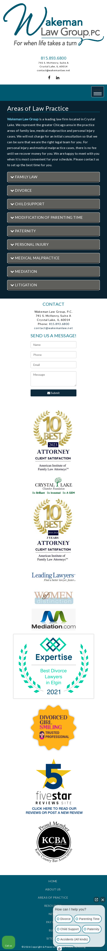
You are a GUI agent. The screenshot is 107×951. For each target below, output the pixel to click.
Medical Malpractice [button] (35, 258)
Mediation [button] (23, 271)
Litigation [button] (23, 285)
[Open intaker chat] (59, 949)
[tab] (53, 177)
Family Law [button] (23, 177)
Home (53, 881)
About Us (53, 889)
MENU (99, 92)
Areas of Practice (53, 897)
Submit (53, 393)
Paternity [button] (23, 231)
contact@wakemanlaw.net (53, 70)
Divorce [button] (21, 190)
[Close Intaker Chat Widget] (103, 899)
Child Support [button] (27, 204)
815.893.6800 (53, 58)
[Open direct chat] (96, 899)
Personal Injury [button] (29, 244)
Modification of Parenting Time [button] (46, 217)
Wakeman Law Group (23, 119)
